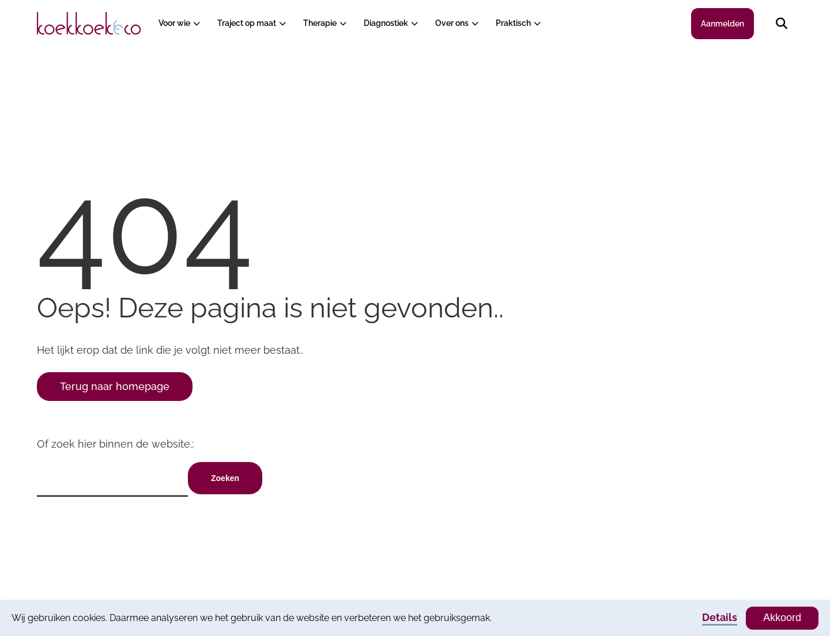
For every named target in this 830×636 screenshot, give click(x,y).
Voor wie (174, 23)
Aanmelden (722, 23)
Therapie (320, 23)
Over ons (452, 23)
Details (719, 617)
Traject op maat (246, 23)
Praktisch (513, 23)
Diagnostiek (386, 23)
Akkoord (782, 617)
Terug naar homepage (114, 386)
